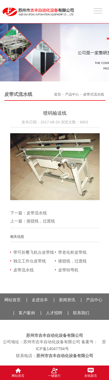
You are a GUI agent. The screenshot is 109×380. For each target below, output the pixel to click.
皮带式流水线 (93, 94)
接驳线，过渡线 (40, 221)
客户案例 (27, 312)
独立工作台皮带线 (29, 261)
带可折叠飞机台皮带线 (33, 252)
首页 (57, 94)
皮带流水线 (36, 213)
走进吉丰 (40, 299)
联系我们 (81, 312)
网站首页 (12, 299)
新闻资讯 (67, 299)
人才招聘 (54, 312)
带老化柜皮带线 (72, 252)
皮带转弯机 (68, 270)
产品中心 (72, 94)
